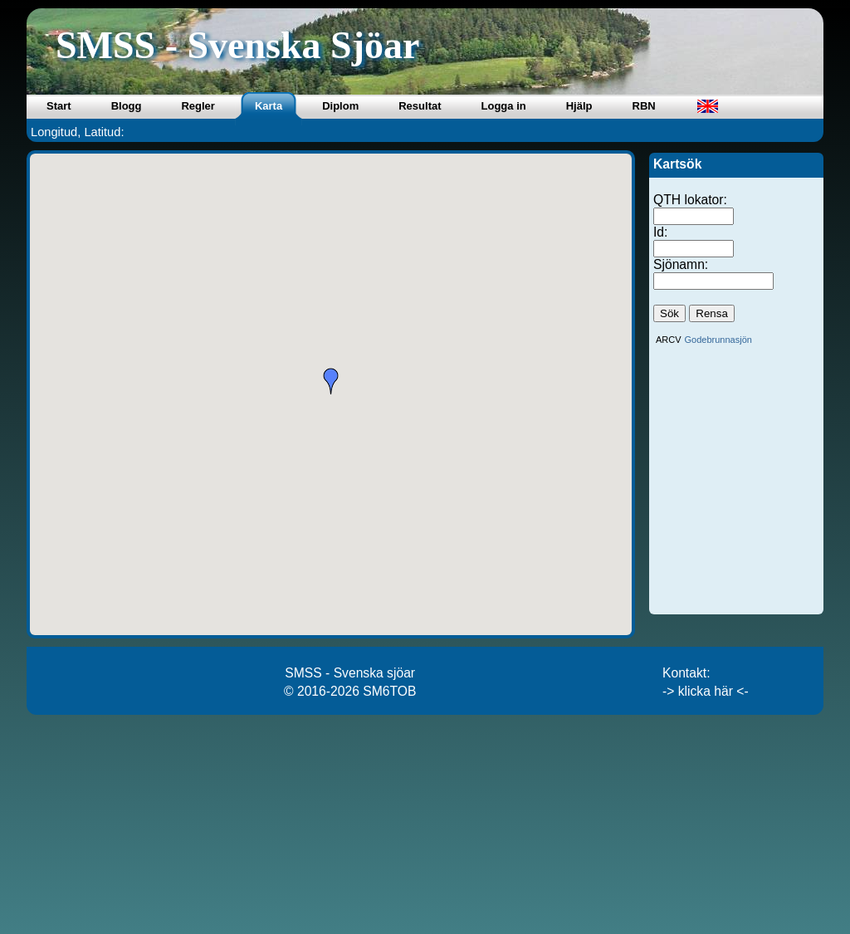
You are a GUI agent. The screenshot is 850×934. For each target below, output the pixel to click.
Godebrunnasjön (718, 340)
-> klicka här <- (705, 691)
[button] (331, 381)
